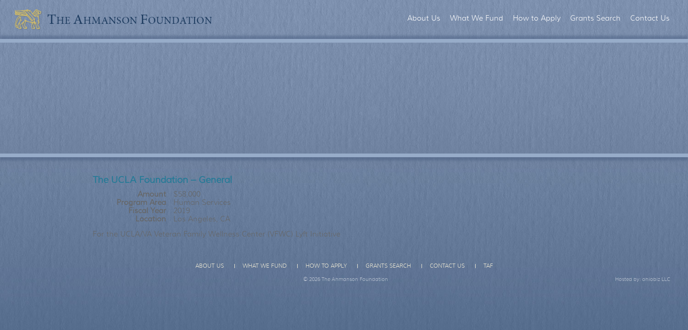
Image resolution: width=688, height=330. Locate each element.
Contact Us (650, 18)
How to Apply (536, 18)
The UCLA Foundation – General (162, 180)
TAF (488, 266)
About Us (423, 18)
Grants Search (595, 18)
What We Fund (476, 18)
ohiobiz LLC (656, 279)
